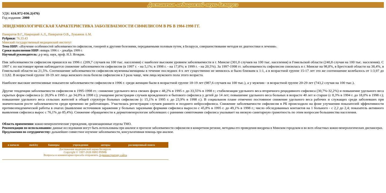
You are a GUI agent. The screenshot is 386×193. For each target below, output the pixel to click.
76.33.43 (22, 38)
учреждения (80, 144)
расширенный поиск (141, 144)
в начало (13, 144)
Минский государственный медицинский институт (37, 42)
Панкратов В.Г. (12, 34)
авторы (105, 144)
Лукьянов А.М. (81, 34)
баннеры (54, 144)
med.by (33, 144)
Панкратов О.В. (58, 34)
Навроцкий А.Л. (35, 34)
